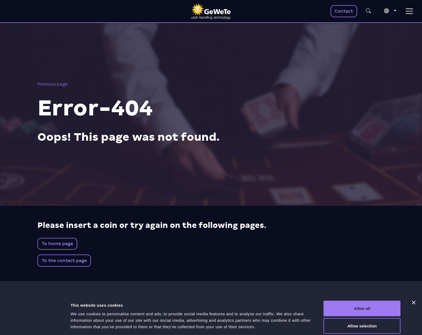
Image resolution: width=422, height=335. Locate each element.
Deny (362, 320)
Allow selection (362, 303)
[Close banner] (414, 279)
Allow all (362, 285)
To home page (57, 243)
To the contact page (64, 260)
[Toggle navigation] (409, 11)
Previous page (52, 84)
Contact (344, 11)
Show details (282, 321)
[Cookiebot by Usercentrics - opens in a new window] (34, 324)
